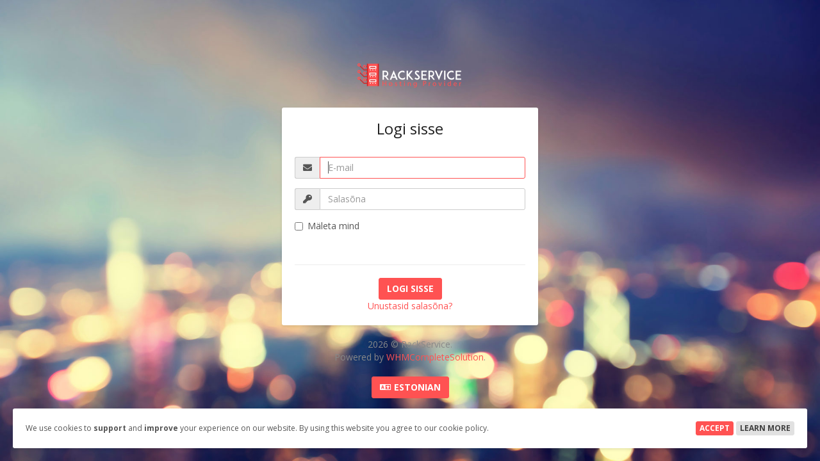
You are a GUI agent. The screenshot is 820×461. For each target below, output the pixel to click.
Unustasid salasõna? (410, 306)
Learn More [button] (765, 428)
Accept (715, 428)
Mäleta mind (327, 226)
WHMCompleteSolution (435, 357)
